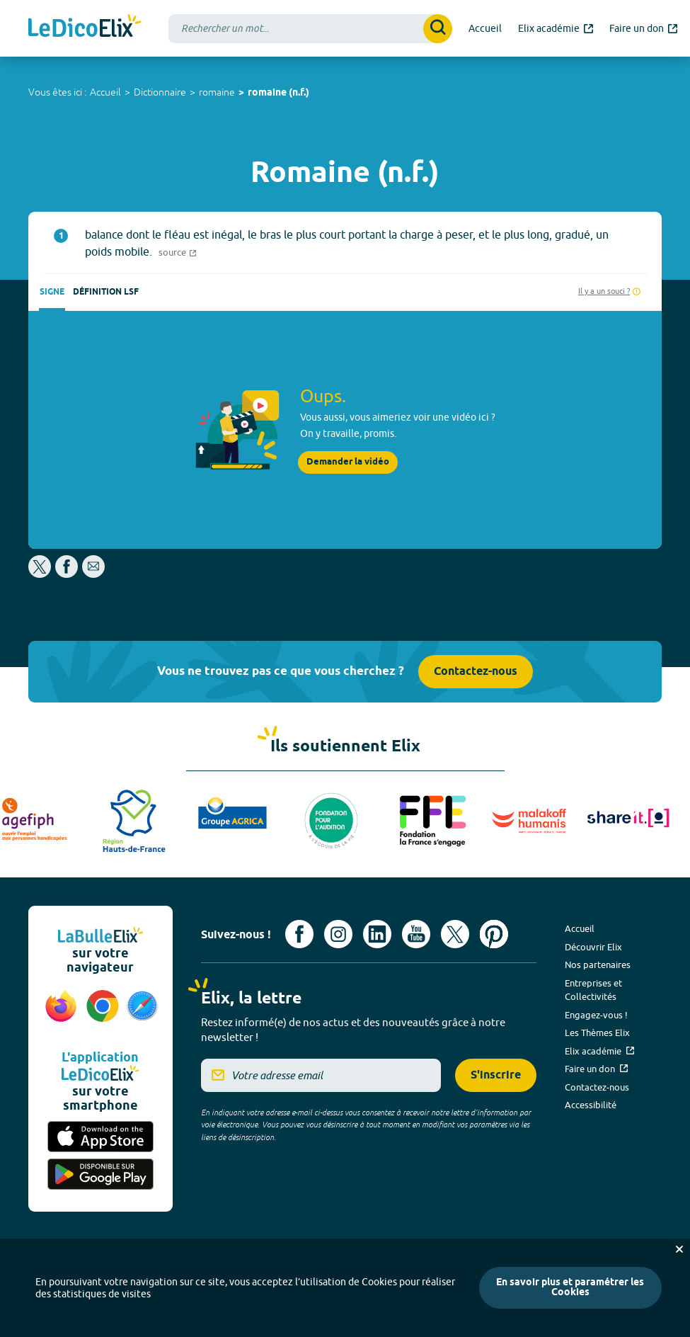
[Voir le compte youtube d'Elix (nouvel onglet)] (416, 934)
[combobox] (310, 28)
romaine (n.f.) (278, 93)
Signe (52, 292)
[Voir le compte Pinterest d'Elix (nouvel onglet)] (494, 934)
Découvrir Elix (593, 946)
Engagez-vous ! (596, 1014)
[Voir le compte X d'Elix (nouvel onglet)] (455, 934)
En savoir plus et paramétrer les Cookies (570, 1287)
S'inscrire (496, 1075)
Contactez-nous (475, 671)
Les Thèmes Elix (597, 1032)
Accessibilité (590, 1104)
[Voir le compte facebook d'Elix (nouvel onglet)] (299, 934)
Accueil (105, 92)
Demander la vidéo (347, 462)
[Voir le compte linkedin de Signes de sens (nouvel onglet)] (377, 934)
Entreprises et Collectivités (593, 990)
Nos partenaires (598, 964)
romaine (217, 92)
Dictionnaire (160, 92)
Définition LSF (106, 292)
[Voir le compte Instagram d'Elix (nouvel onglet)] (338, 934)
